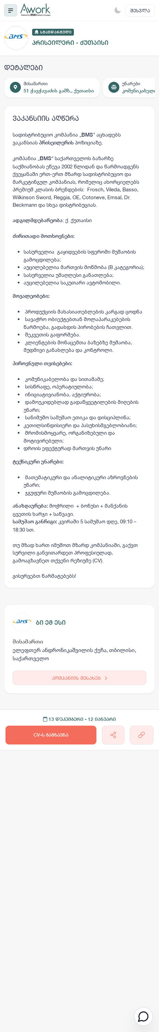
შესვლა (140, 10)
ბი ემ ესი (51, 622)
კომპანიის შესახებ (79, 678)
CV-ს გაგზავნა (51, 735)
